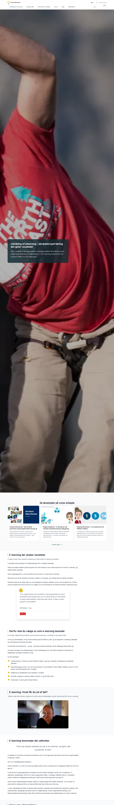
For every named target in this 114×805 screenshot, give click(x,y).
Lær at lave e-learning (44, 6)
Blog (63, 6)
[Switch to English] (92, 2)
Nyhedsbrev (71, 6)
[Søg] (104, 5)
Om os (56, 6)
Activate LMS (30, 6)
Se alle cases (57, 545)
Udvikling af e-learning (16, 6)
